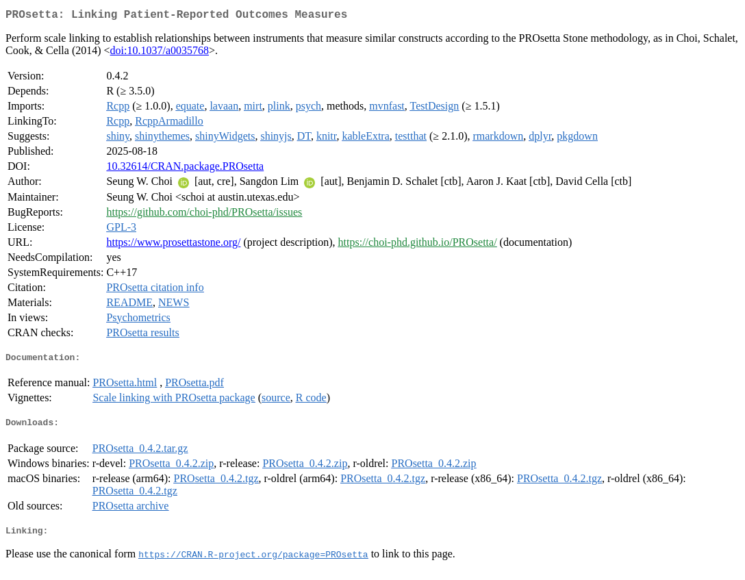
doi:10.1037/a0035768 (159, 53)
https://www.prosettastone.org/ (173, 245)
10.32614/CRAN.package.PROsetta (185, 169)
